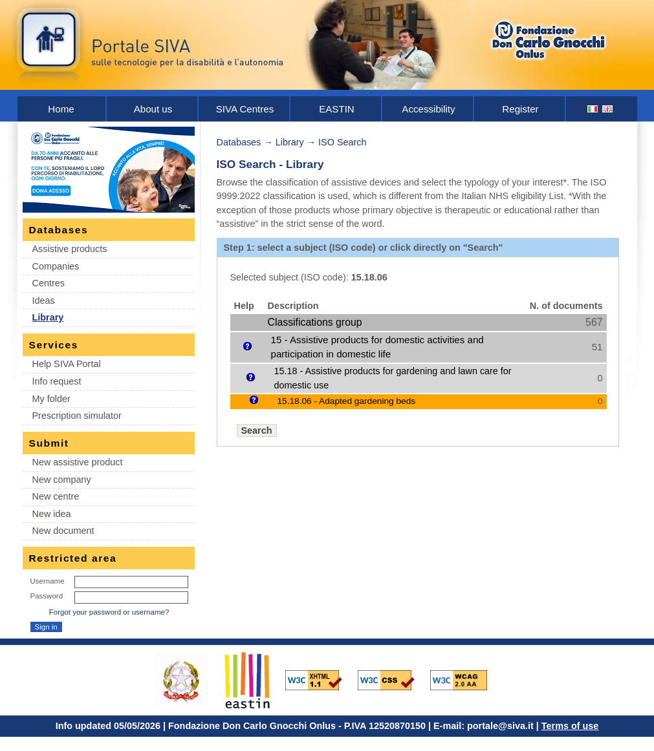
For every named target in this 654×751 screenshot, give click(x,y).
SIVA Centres (245, 108)
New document (63, 530)
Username (47, 581)
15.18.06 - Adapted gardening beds (347, 401)
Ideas (43, 300)
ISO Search (342, 142)
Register (520, 108)
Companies (56, 266)
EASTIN (336, 108)
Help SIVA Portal (66, 364)
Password (46, 596)
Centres (48, 283)
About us (153, 108)
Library (48, 317)
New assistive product (77, 462)
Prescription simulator (77, 415)
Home (61, 108)
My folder (51, 399)
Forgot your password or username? (109, 612)
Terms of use (570, 726)
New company (61, 479)
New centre (56, 496)
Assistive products (69, 249)
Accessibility (428, 108)
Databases (239, 142)
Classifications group (315, 322)
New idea (51, 514)
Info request (57, 381)
